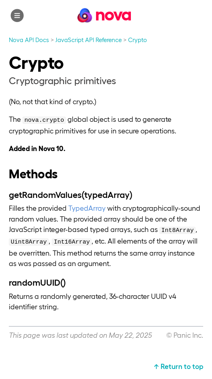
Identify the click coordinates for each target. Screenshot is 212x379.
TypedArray (87, 208)
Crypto (137, 39)
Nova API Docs (29, 39)
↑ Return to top (178, 366)
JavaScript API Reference (88, 39)
